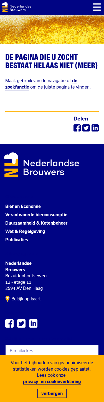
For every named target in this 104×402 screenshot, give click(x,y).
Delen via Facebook (77, 128)
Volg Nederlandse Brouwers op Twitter (21, 323)
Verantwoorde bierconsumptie (36, 214)
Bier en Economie (23, 206)
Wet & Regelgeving (25, 231)
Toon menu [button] (97, 7)
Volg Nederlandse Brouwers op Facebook (9, 323)
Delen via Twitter (86, 128)
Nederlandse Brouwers (16, 7)
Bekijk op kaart (26, 298)
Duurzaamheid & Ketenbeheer (36, 222)
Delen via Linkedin (95, 128)
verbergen (52, 393)
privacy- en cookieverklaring (52, 381)
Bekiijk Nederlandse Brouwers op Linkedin (33, 323)
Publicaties (16, 239)
